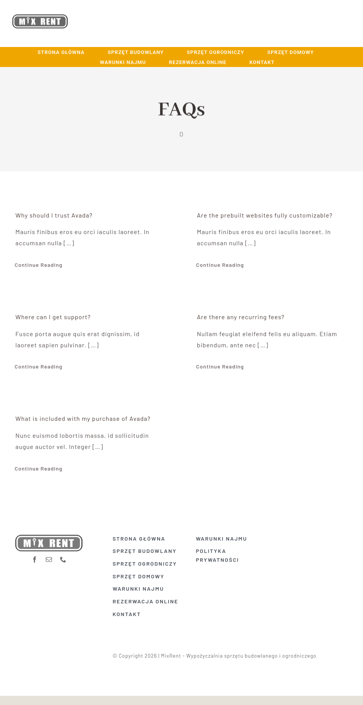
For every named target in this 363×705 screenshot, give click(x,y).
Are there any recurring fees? (241, 316)
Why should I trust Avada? (54, 215)
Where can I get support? (53, 316)
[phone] (63, 557)
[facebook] (35, 557)
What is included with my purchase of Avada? (83, 418)
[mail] (49, 557)
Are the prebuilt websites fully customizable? (265, 215)
